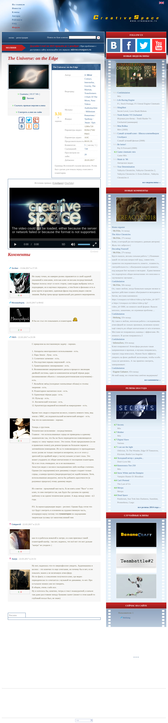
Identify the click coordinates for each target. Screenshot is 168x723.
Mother (120, 432)
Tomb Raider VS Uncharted (129, 115)
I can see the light (125, 447)
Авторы (16, 16)
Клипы (15, 12)
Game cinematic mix (126, 152)
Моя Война (122, 126)
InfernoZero (118, 343)
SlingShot (121, 107)
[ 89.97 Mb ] (28, 94)
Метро (120, 487)
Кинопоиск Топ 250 (126, 465)
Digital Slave (123, 439)
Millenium (90, 111)
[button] (94, 251)
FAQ (14, 23)
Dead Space (122, 495)
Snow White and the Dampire (130, 473)
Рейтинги (17, 20)
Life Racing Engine (126, 100)
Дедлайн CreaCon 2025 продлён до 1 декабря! (54, 46)
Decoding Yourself (120, 249)
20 (85, 154)
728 (86, 149)
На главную (18, 4)
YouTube (69, 183)
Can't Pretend (123, 480)
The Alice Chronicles (121, 234)
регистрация (22, 37)
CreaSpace (58, 183)
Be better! (121, 144)
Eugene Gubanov (120, 371)
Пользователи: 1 (126, 613)
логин (11, 37)
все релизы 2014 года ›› (149, 507)
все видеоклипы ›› (151, 182)
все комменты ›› (153, 380)
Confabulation (123, 92)
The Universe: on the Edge (65, 67)
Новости (16, 8)
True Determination (126, 166)
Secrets (120, 424)
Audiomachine (90, 108)
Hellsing (116, 317)
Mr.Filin (116, 230)
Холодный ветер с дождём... (130, 458)
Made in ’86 (122, 159)
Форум (16, 27)
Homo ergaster (118, 227)
